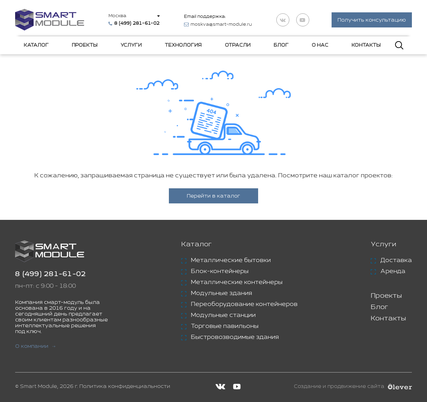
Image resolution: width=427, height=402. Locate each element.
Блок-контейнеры (220, 271)
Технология (183, 45)
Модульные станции (223, 315)
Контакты (366, 45)
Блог (281, 45)
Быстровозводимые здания (235, 337)
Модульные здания (221, 293)
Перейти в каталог (213, 196)
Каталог (36, 45)
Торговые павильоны (224, 326)
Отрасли (238, 45)
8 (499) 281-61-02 (50, 274)
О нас (320, 45)
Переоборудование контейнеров (244, 304)
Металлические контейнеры (236, 282)
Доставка (396, 260)
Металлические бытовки (231, 260)
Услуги (131, 45)
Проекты (84, 45)
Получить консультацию (371, 20)
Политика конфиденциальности (124, 386)
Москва (117, 16)
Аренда (392, 271)
